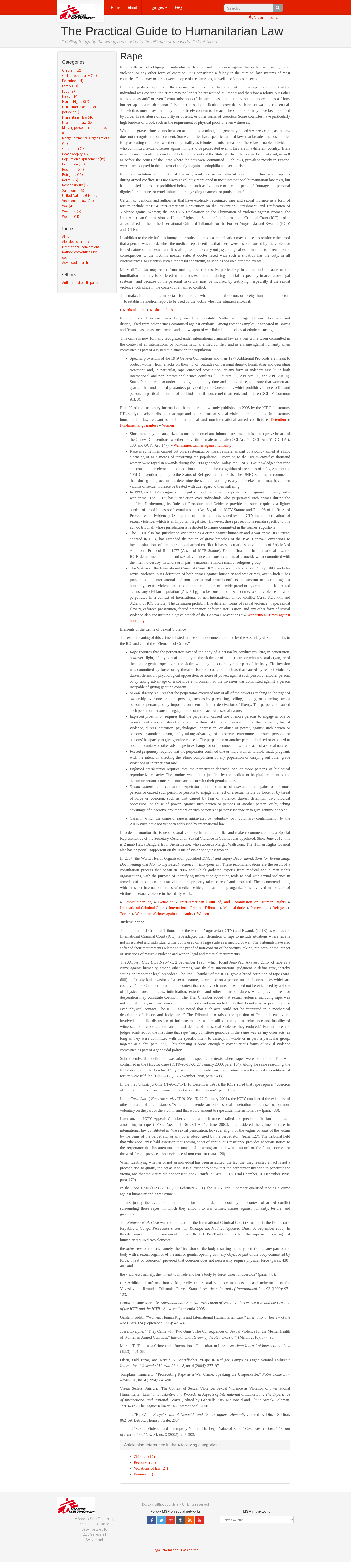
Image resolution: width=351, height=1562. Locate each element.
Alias (65, 236)
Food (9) (68, 91)
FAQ (178, 7)
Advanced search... (265, 17)
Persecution (259, 908)
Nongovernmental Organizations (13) (85, 140)
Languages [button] (156, 7)
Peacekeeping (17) (75, 154)
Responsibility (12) (75, 185)
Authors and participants (80, 282)
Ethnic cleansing (138, 902)
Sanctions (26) (73, 190)
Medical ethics (161, 310)
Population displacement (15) (83, 159)
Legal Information (165, 1550)
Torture (126, 914)
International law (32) (77, 122)
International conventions (80, 247)
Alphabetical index (75, 241)
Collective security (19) (79, 75)
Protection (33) (73, 164)
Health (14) (70, 96)
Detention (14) (72, 80)
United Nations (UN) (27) (80, 195)
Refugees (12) (72, 174)
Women (168, 425)
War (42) (68, 206)
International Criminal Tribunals (194, 908)
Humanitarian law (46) (78, 117)
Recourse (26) (73, 169)
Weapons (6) (71, 211)
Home (115, 7)
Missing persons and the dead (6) (84, 129)
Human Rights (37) (75, 101)
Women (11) (70, 216)
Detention (278, 419)
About (133, 7)
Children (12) (71, 70)
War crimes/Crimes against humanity (202, 445)
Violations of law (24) (78, 200)
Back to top (189, 1550)
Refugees (280, 908)
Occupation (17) (73, 148)
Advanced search (75, 262)
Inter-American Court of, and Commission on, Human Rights (233, 902)
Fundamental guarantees (139, 425)
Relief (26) (70, 180)
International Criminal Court (142, 908)
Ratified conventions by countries (79, 254)
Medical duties (134, 310)
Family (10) (70, 86)
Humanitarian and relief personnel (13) (79, 109)
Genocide (165, 902)
